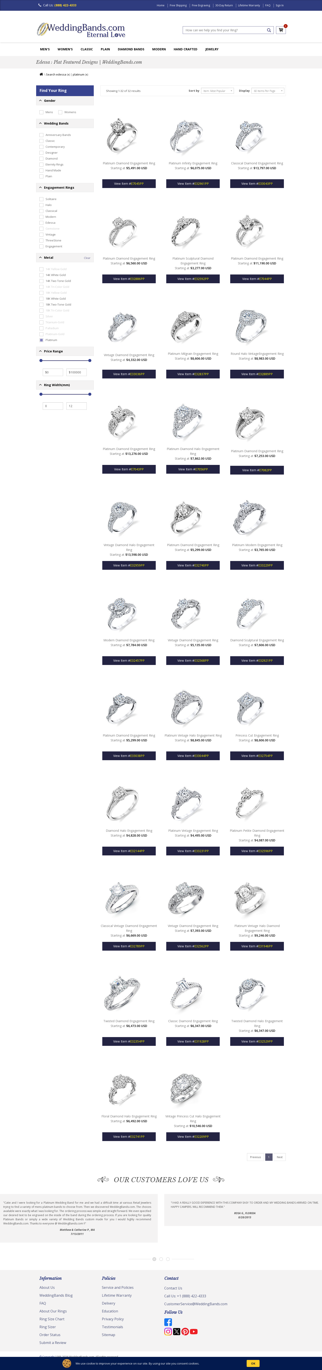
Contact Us (173, 1288)
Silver (46, 316)
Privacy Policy (113, 1319)
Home (161, 5)
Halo (45, 205)
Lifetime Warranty (249, 5)
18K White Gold (52, 299)
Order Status (49, 1334)
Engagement (50, 246)
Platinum (48, 340)
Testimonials (112, 1326)
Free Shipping (178, 5)
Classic (87, 49)
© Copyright (47, 1357)
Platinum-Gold (51, 334)
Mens (46, 112)
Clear (87, 258)
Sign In (280, 5)
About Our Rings (53, 1311)
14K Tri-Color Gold (54, 287)
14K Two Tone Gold (55, 281)
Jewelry (211, 49)
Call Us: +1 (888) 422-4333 (185, 1296)
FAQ (268, 5)
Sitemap (108, 1334)
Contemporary (52, 147)
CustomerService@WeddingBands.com (195, 1303)
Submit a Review (52, 1342)
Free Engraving (201, 5)
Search (50, 74)
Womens (67, 112)
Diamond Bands (131, 49)
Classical (48, 211)
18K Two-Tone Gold (55, 304)
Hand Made (50, 170)
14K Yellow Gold (53, 269)
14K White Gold (52, 275)
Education (110, 1311)
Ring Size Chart (51, 1319)
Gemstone (49, 229)
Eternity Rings (51, 164)
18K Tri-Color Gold (54, 310)
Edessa (47, 223)
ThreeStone (50, 240)
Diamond (48, 159)
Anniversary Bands (55, 135)
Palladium (49, 328)
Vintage (47, 234)
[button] (65, 100)
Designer (48, 153)
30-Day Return (224, 5)
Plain (105, 49)
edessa (61, 74)
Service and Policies (118, 1287)
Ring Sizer (47, 1326)
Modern (159, 49)
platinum (78, 74)
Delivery (108, 1303)
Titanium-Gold (51, 322)
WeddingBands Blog (56, 1295)
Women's (65, 49)
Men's (45, 49)
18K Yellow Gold (53, 293)
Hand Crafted (185, 49)
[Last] (255, 1157)
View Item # (129, 183)
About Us (47, 1287)
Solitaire (48, 199)
